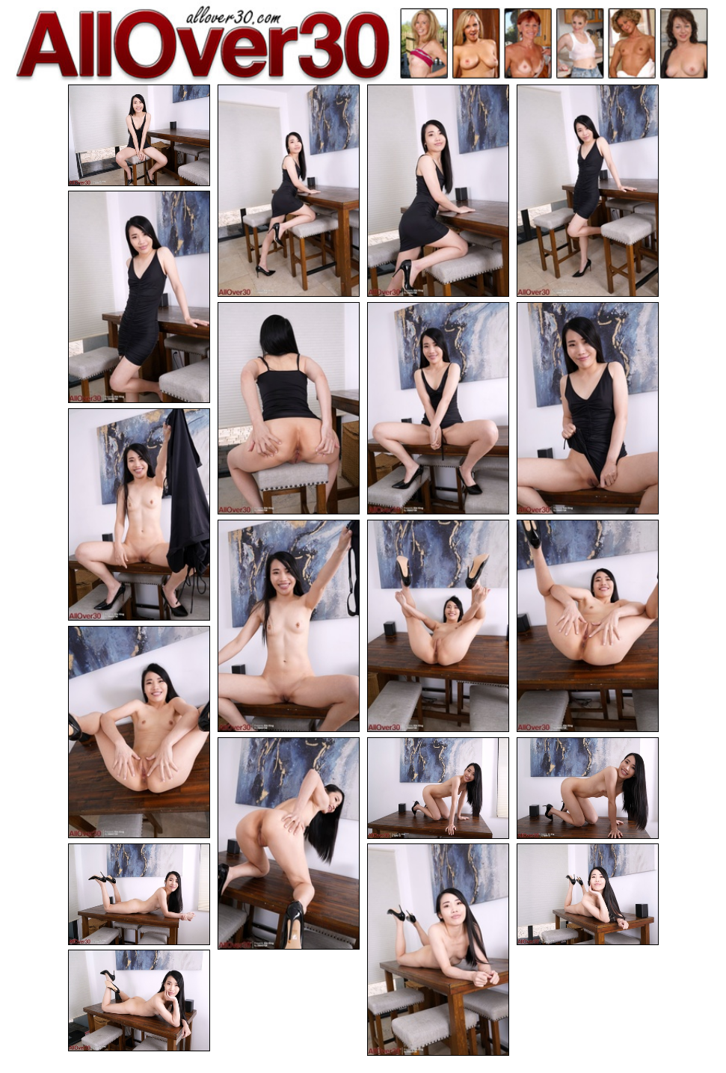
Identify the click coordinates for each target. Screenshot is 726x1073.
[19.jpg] (588, 894)
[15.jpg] (438, 788)
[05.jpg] (139, 297)
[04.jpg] (588, 190)
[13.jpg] (139, 732)
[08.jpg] (588, 408)
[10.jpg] (289, 626)
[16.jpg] (588, 788)
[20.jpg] (139, 1001)
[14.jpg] (289, 843)
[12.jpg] (588, 626)
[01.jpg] (139, 135)
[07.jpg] (438, 408)
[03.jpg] (438, 190)
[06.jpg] (289, 408)
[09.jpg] (139, 514)
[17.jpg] (139, 894)
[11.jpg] (438, 626)
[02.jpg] (289, 190)
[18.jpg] (438, 949)
